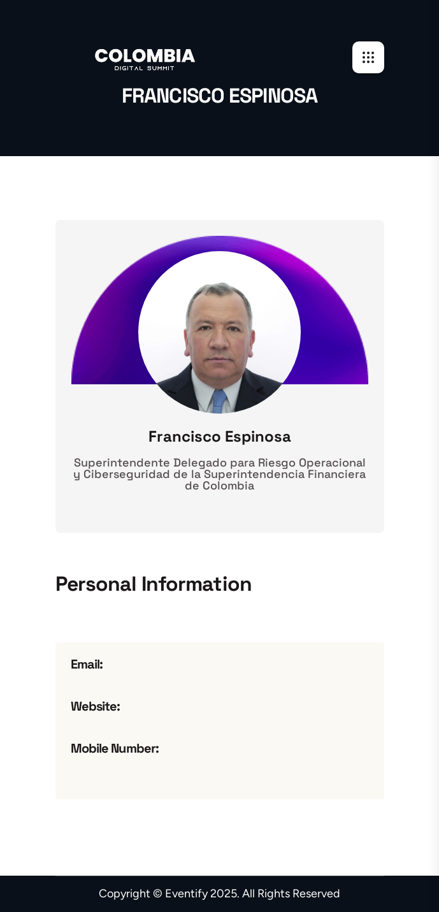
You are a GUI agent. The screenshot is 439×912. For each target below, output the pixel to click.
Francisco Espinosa (219, 436)
